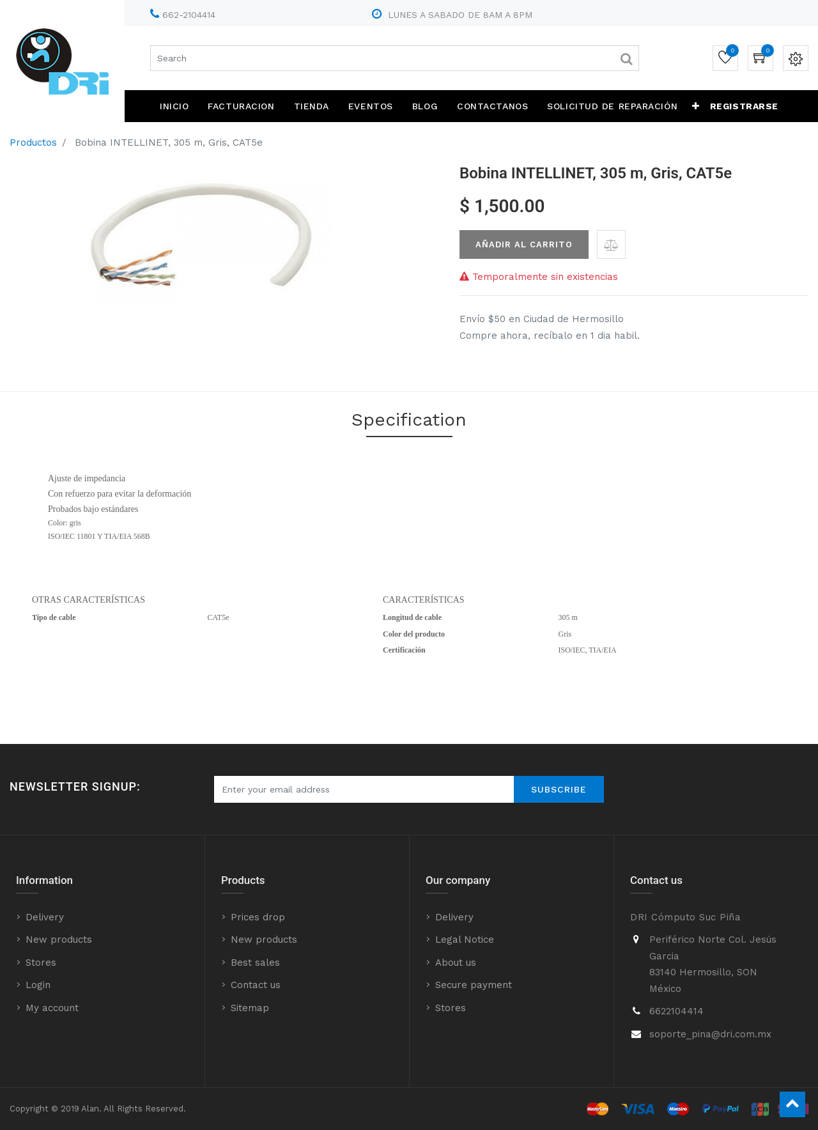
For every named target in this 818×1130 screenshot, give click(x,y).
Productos (33, 142)
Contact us (256, 985)
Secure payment (473, 985)
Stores (41, 962)
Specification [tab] (409, 419)
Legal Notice (464, 939)
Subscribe (559, 789)
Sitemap (250, 1008)
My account (52, 1008)
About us (455, 962)
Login (38, 985)
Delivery (45, 917)
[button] (696, 106)
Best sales (255, 962)
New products (59, 939)
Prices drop (258, 917)
